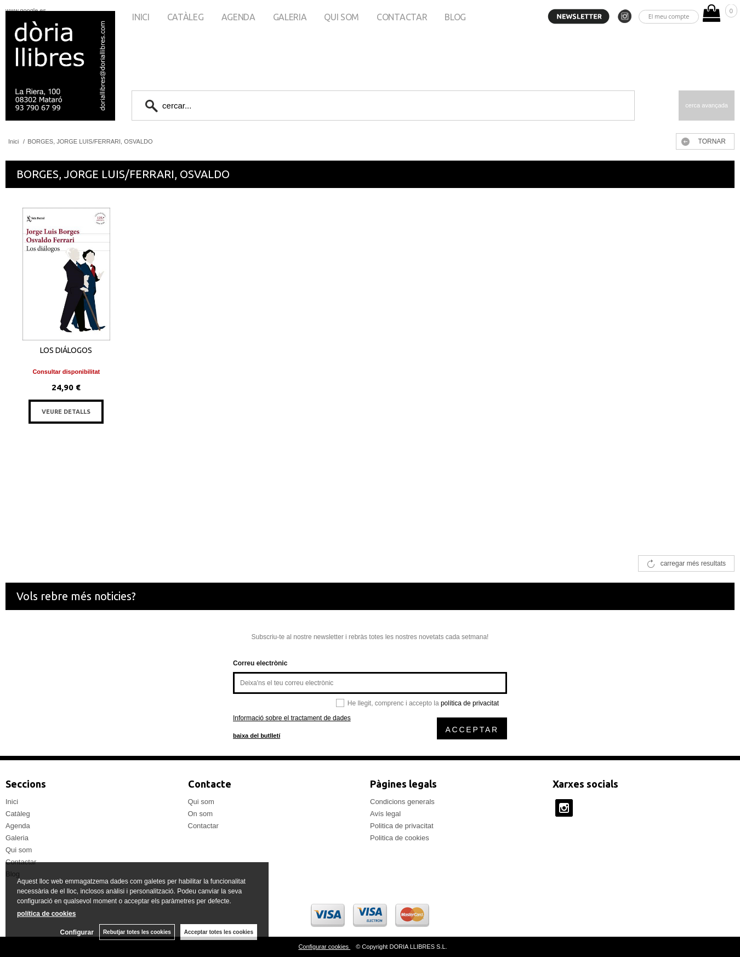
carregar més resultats (693, 563)
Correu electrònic (260, 663)
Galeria (290, 17)
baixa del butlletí (256, 735)
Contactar (402, 17)
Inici (140, 17)
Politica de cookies (399, 838)
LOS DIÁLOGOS (66, 350)
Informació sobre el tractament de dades (292, 718)
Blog (455, 17)
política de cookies (46, 914)
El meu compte (669, 16)
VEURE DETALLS (66, 411)
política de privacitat (470, 703)
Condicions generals (402, 802)
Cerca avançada (706, 105)
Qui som (341, 17)
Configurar (77, 932)
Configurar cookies (324, 946)
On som (200, 814)
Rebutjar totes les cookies (137, 932)
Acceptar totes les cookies (218, 932)
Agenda (238, 17)
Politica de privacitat (402, 826)
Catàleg (185, 17)
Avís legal (385, 814)
